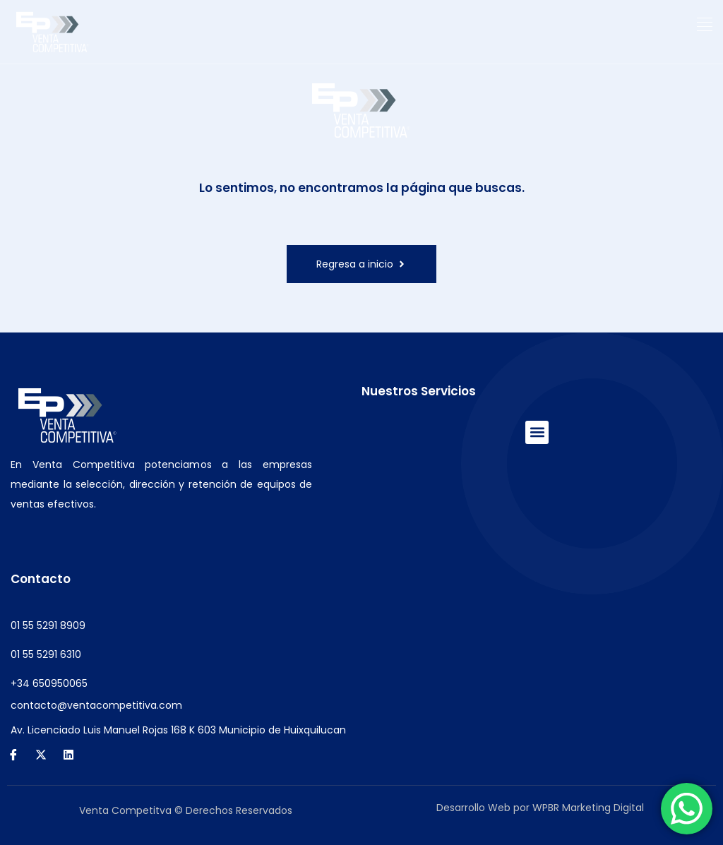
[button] (705, 25)
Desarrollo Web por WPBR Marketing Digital (540, 808)
